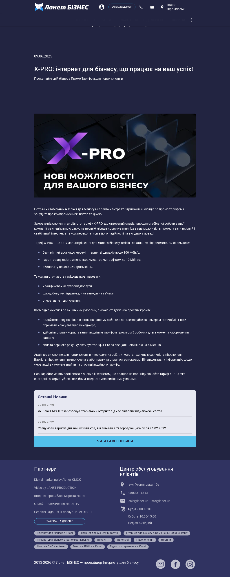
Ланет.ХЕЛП (82, 512)
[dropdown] (192, 20)
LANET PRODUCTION (62, 487)
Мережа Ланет (75, 496)
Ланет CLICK (71, 479)
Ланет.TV (72, 504)
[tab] (81, 20)
